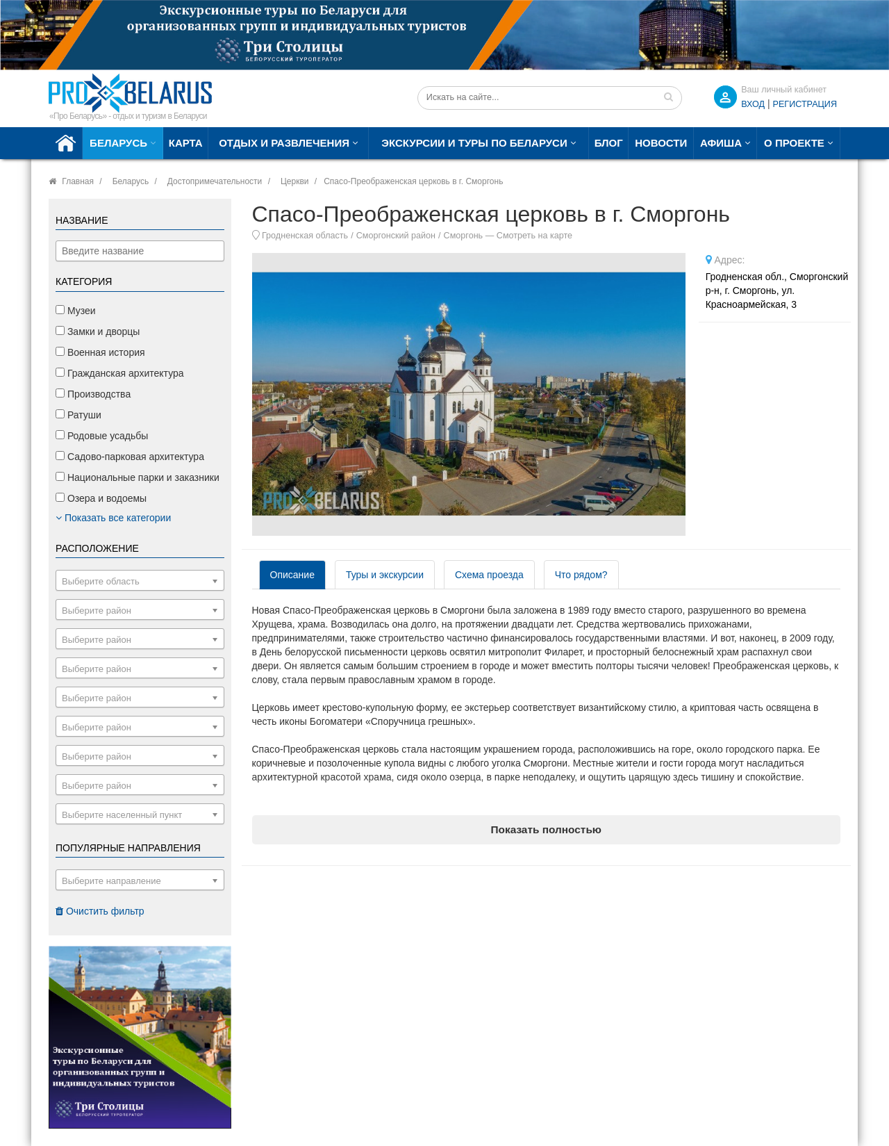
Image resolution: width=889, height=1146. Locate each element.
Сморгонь (463, 235)
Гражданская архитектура (120, 373)
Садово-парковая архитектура (130, 456)
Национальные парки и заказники (137, 477)
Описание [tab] (292, 574)
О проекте (794, 143)
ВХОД (753, 104)
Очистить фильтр (100, 911)
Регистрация (805, 104)
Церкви (295, 181)
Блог (609, 143)
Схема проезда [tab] (489, 574)
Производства (93, 394)
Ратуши (78, 414)
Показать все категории (113, 517)
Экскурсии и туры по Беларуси (474, 143)
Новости (661, 143)
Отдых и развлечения (284, 143)
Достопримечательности (214, 181)
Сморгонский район (395, 235)
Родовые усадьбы (102, 435)
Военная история (100, 352)
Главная (78, 181)
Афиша (721, 143)
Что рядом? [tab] (581, 574)
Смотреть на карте (534, 235)
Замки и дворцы (98, 331)
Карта (186, 143)
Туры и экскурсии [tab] (385, 574)
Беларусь (118, 143)
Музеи (76, 310)
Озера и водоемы (101, 498)
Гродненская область (305, 235)
